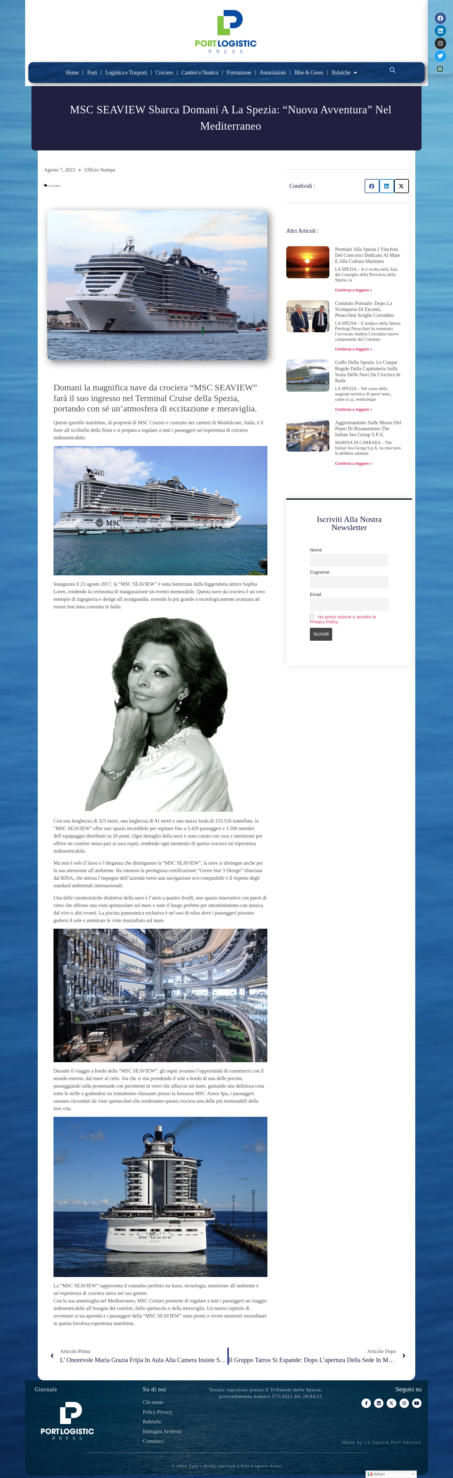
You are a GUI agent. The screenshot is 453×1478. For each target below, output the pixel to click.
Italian (376, 1474)
